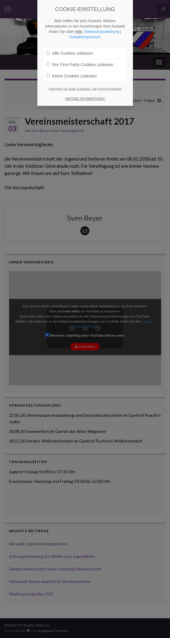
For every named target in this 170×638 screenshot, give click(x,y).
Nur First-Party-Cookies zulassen (80, 64)
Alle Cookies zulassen (69, 53)
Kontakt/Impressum (85, 37)
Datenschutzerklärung (101, 32)
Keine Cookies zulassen (71, 76)
